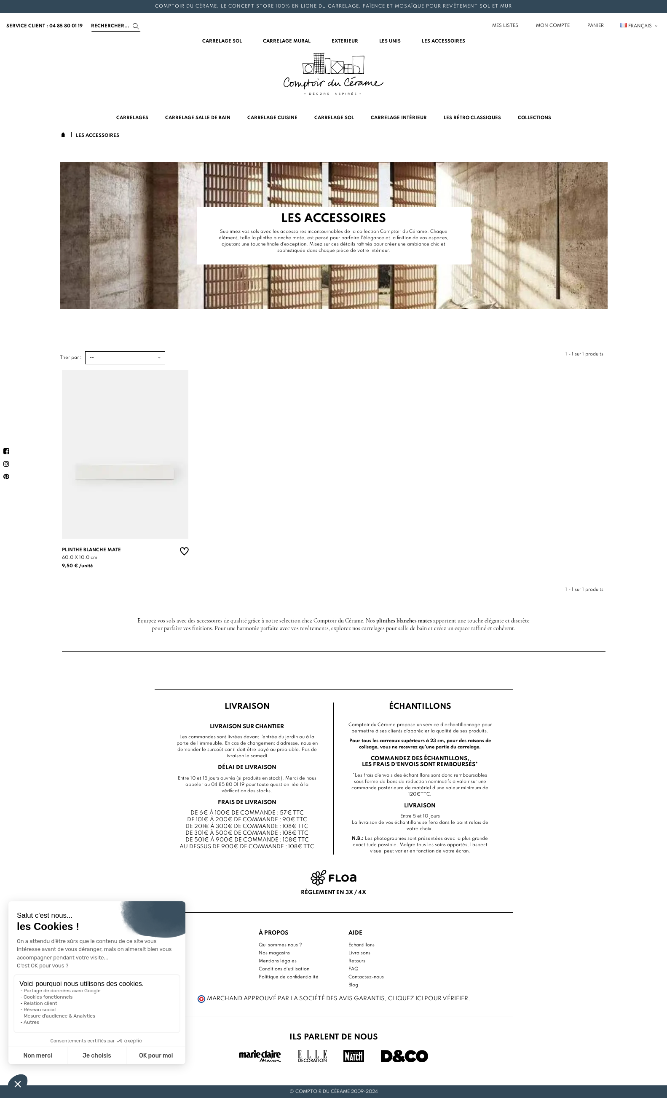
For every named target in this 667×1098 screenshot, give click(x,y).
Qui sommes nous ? (280, 945)
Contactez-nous (366, 977)
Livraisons (359, 953)
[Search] (116, 26)
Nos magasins (274, 953)
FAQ (353, 969)
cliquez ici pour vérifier (428, 999)
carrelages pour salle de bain (394, 628)
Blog (353, 985)
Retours (356, 961)
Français (639, 26)
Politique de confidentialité (289, 977)
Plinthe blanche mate (91, 550)
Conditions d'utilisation (284, 969)
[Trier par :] (125, 357)
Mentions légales (278, 961)
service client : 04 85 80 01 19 (44, 26)
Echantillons (361, 945)
